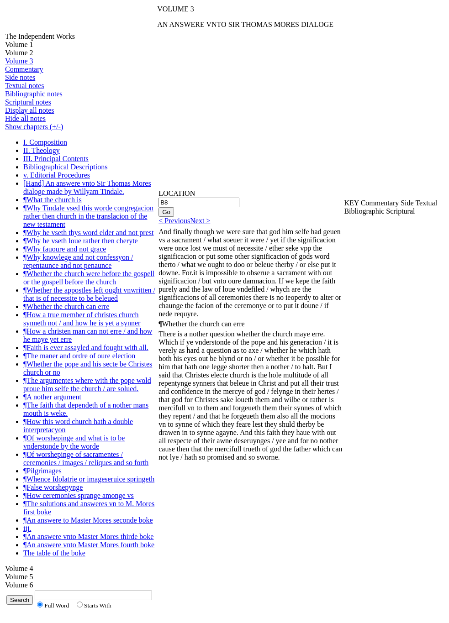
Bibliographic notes (34, 94)
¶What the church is (52, 200)
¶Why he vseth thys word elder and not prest (88, 232)
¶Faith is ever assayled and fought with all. (85, 347)
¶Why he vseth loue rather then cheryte (80, 241)
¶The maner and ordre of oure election (79, 356)
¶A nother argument (52, 397)
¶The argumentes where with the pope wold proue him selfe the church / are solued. (87, 385)
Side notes (20, 77)
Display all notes (29, 110)
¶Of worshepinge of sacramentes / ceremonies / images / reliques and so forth (85, 458)
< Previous (174, 221)
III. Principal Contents (56, 158)
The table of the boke (54, 553)
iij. (27, 528)
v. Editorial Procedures (56, 175)
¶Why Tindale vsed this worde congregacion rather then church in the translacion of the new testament (88, 216)
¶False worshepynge (53, 487)
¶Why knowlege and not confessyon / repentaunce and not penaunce (78, 261)
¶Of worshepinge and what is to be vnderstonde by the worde (74, 442)
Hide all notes (25, 118)
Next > (200, 221)
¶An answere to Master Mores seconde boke (88, 520)
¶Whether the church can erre (66, 306)
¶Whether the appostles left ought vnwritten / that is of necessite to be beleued (89, 294)
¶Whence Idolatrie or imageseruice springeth (88, 479)
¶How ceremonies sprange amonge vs (78, 495)
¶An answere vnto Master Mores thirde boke (88, 536)
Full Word (56, 605)
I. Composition (45, 142)
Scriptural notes (28, 102)
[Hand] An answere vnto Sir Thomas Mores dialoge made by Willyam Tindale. (87, 187)
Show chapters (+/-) (34, 127)
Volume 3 (19, 61)
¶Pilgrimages (42, 471)
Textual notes (24, 85)
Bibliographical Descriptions (65, 167)
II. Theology (41, 150)
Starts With (97, 605)
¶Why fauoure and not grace (64, 249)
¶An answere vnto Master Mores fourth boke (88, 545)
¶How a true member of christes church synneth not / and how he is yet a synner (81, 319)
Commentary (24, 69)
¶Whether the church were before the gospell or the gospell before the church (88, 278)
